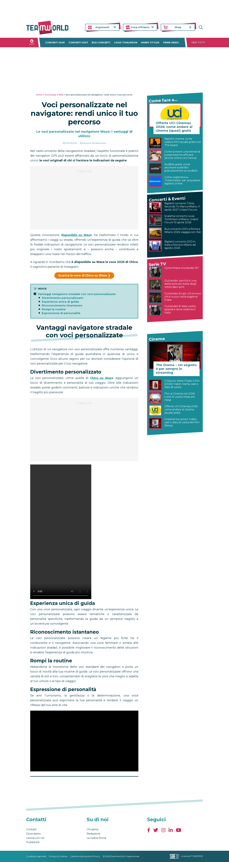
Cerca (200, 27)
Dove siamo (33, 833)
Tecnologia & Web (54, 95)
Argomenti (102, 27)
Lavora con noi (35, 837)
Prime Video (171, 42)
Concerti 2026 (55, 42)
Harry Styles (150, 42)
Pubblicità (32, 842)
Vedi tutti (198, 42)
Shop (178, 27)
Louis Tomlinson (125, 42)
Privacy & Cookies (58, 856)
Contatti (31, 829)
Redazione (93, 833)
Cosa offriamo (140, 27)
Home (39, 95)
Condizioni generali (36, 856)
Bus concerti (101, 42)
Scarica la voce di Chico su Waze (83, 275)
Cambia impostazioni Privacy (85, 856)
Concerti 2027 (78, 42)
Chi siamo (92, 829)
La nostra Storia (96, 837)
